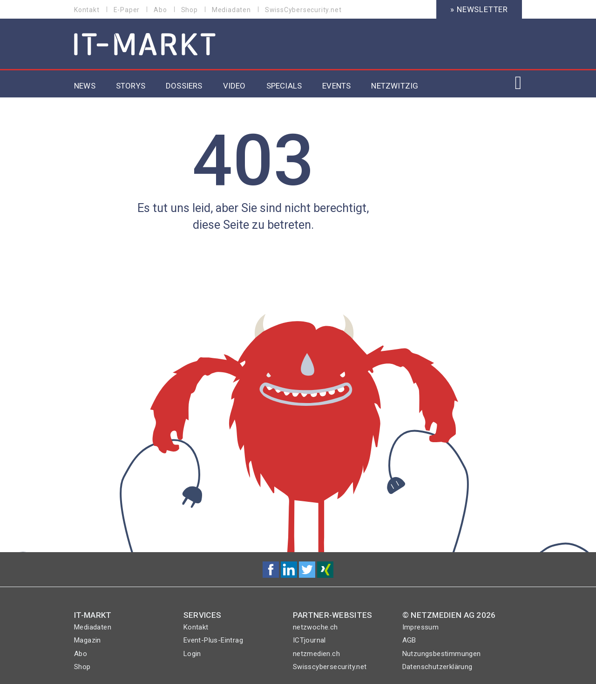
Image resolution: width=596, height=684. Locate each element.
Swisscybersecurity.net (330, 667)
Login (192, 654)
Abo (160, 10)
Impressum (420, 627)
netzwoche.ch (315, 627)
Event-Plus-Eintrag (213, 640)
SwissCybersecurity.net (303, 10)
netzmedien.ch (316, 654)
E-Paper (127, 10)
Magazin (87, 640)
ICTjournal (309, 640)
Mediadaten (231, 10)
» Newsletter (479, 9)
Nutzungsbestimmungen (441, 654)
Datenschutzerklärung (437, 667)
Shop (189, 10)
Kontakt (87, 10)
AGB (409, 640)
